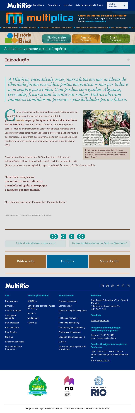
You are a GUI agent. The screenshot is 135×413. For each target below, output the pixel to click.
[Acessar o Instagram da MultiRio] (107, 285)
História (8, 215)
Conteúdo (54, 5)
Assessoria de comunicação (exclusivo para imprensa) (105, 329)
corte (74, 161)
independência (12, 161)
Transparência (66, 295)
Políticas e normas (69, 318)
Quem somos (11, 301)
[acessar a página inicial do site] (19, 5)
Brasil (56, 165)
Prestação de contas (69, 322)
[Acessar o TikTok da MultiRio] (112, 285)
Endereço (96, 295)
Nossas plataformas (38, 295)
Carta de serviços (68, 301)
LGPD (63, 341)
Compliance (65, 306)
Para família (11, 332)
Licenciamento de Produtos (13, 347)
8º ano (14, 215)
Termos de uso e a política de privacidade (72, 347)
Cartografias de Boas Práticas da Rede (41, 307)
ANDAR (32, 301)
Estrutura (9, 306)
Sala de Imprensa (85, 5)
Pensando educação (14, 341)
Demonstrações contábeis (72, 327)
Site (7, 295)
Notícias (68, 5)
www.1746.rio (103, 360)
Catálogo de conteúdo (10, 316)
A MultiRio (37, 5)
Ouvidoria (96, 315)
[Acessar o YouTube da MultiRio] (102, 285)
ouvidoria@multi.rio (100, 320)
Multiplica (33, 318)
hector (32, 313)
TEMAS (32, 322)
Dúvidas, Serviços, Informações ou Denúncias (109, 345)
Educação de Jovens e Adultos (29, 215)
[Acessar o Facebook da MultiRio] (117, 285)
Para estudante (12, 327)
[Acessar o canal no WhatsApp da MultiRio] (123, 285)
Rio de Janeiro (26, 157)
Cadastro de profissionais (72, 337)
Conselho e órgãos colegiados (73, 312)
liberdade (19, 120)
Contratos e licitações (70, 332)
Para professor (12, 322)
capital (34, 165)
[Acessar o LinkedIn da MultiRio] (128, 285)
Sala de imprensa (13, 310)
